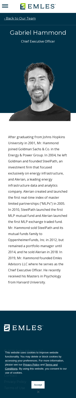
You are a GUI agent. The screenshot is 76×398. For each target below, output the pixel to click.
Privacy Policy (31, 364)
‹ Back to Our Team (20, 18)
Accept (38, 384)
